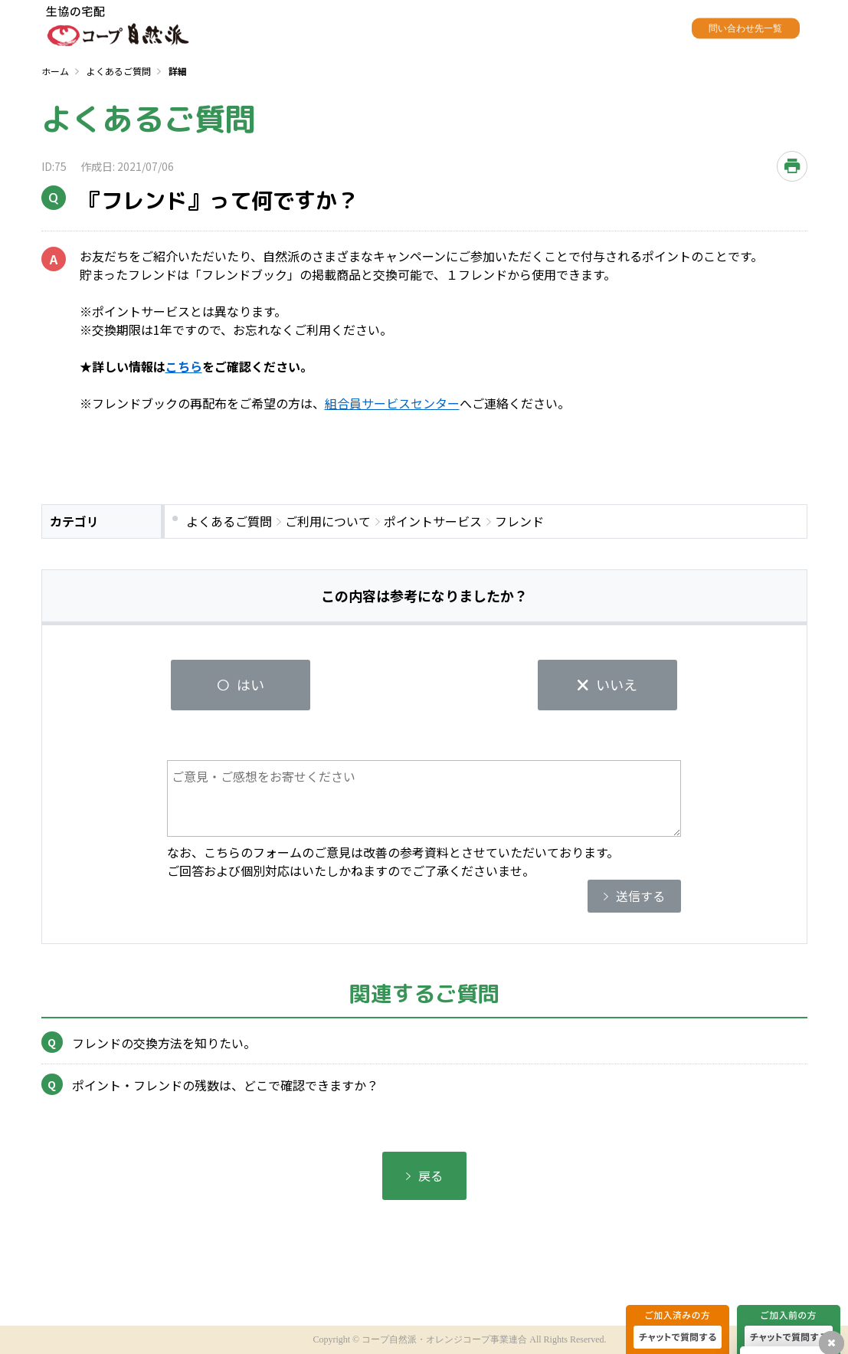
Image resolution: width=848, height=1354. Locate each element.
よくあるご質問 (119, 70)
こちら (183, 366)
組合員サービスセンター (392, 403)
